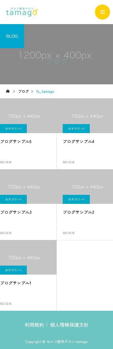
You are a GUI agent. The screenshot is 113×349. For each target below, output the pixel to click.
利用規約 (34, 324)
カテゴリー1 (76, 128)
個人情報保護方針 (69, 324)
